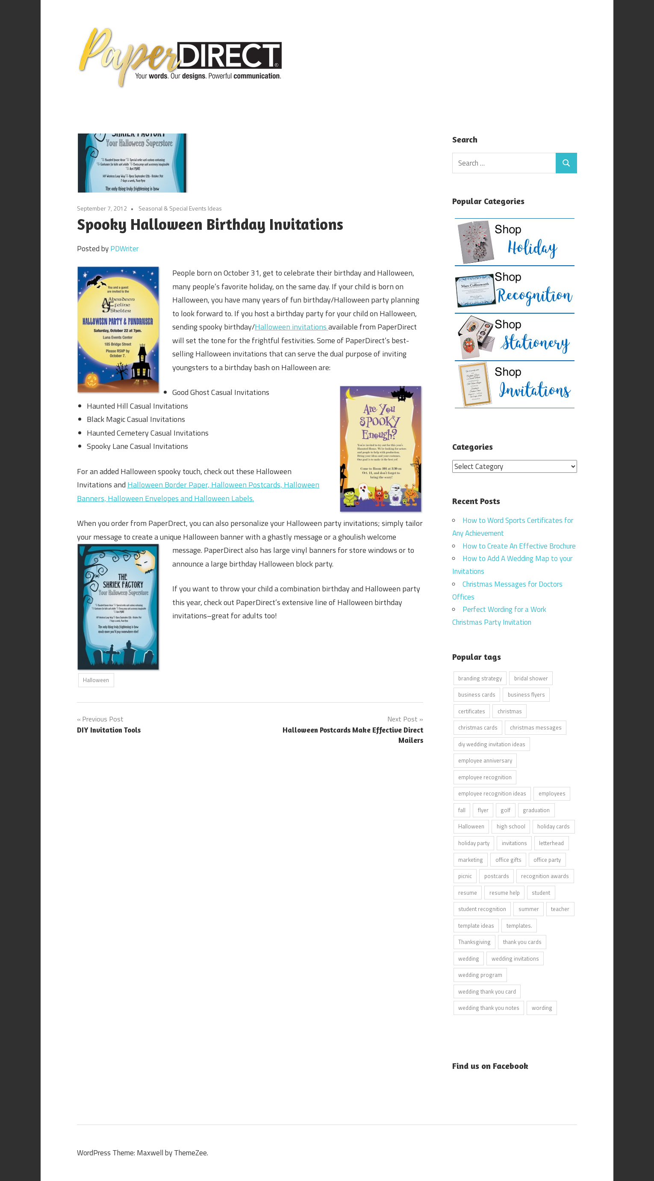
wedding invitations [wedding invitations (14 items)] (515, 958)
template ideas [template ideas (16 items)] (476, 925)
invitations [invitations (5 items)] (514, 842)
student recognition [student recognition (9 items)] (482, 909)
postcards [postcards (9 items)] (496, 876)
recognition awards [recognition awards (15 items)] (545, 876)
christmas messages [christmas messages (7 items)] (536, 727)
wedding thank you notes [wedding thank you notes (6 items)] (488, 1007)
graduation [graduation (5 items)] (536, 809)
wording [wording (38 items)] (542, 1007)
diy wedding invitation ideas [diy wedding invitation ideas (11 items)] (491, 743)
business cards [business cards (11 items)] (476, 694)
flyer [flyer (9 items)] (483, 809)
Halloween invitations (291, 326)
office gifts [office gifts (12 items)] (508, 859)
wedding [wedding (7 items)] (468, 958)
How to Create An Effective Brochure (519, 545)
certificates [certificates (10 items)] (471, 710)
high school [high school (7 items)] (511, 826)
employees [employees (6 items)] (552, 793)
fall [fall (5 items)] (461, 809)
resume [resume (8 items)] (467, 892)
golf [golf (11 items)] (505, 809)
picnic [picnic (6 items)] (465, 876)
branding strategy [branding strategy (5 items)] (480, 678)
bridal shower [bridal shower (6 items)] (531, 678)
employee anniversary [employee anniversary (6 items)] (485, 760)
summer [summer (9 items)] (528, 909)
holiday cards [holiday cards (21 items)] (553, 826)
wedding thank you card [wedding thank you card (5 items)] (487, 991)
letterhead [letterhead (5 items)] (551, 842)
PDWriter (124, 248)
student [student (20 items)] (541, 892)
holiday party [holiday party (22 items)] (473, 842)
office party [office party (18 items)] (547, 859)
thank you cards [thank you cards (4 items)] (522, 942)
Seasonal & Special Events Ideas (180, 208)
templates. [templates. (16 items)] (519, 925)
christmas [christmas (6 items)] (510, 710)
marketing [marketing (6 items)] (470, 859)
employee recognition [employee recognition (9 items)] (485, 776)
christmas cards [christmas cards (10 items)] (478, 727)
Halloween (96, 680)
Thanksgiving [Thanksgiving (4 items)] (474, 942)
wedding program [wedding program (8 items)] (480, 974)
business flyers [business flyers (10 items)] (526, 694)
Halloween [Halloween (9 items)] (471, 826)
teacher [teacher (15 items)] (560, 909)
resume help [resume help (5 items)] (504, 892)
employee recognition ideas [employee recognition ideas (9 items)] (492, 793)
